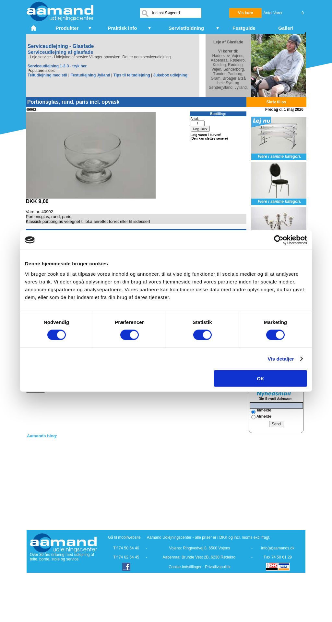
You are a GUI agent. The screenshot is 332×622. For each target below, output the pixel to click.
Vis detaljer (281, 359)
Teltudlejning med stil (47, 75)
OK (260, 378)
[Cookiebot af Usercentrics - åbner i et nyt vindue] (278, 240)
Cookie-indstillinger (185, 567)
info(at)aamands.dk (278, 548)
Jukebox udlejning (170, 75)
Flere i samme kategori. (279, 156)
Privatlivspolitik (218, 567)
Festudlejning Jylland (90, 75)
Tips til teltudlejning (131, 75)
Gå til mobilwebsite (124, 537)
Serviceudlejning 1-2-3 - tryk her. (58, 66)
